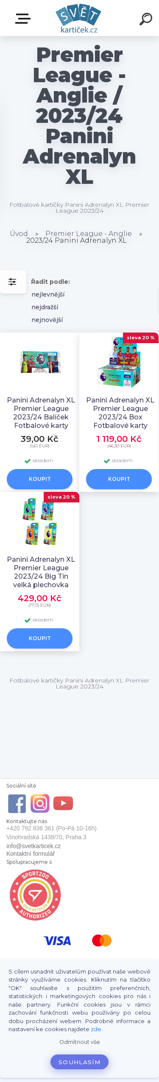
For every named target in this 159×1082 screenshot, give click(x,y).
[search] (147, 20)
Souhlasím (79, 1062)
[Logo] (78, 18)
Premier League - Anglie (88, 234)
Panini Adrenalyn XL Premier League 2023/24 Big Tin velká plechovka (41, 572)
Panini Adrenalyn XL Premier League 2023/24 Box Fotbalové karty (120, 413)
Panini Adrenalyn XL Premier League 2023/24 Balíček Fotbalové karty (41, 413)
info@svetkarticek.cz (33, 846)
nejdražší (44, 307)
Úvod (19, 234)
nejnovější (47, 320)
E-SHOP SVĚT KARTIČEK (24, 19)
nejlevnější (47, 294)
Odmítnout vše (79, 1042)
